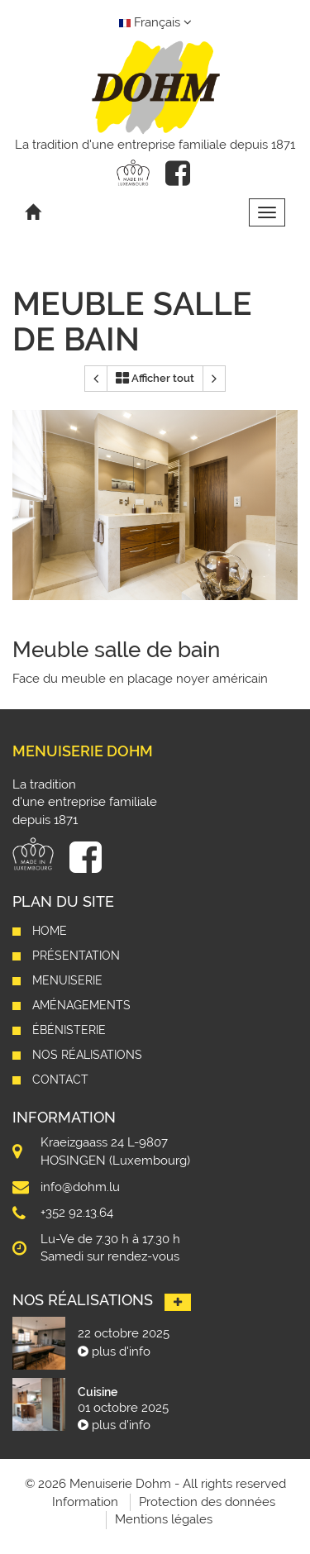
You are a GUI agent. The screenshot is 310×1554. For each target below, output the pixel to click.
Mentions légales (163, 1519)
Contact (60, 1079)
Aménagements (81, 1005)
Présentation (76, 955)
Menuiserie (67, 980)
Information (85, 1501)
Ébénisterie (69, 1030)
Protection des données (207, 1501)
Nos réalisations (87, 1054)
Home (49, 930)
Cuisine (97, 1392)
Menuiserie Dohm (82, 751)
